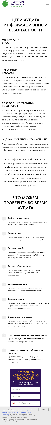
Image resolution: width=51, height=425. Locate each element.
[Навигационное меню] (47, 4)
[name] (25, 396)
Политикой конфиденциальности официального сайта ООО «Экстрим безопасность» (16, 412)
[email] (25, 389)
